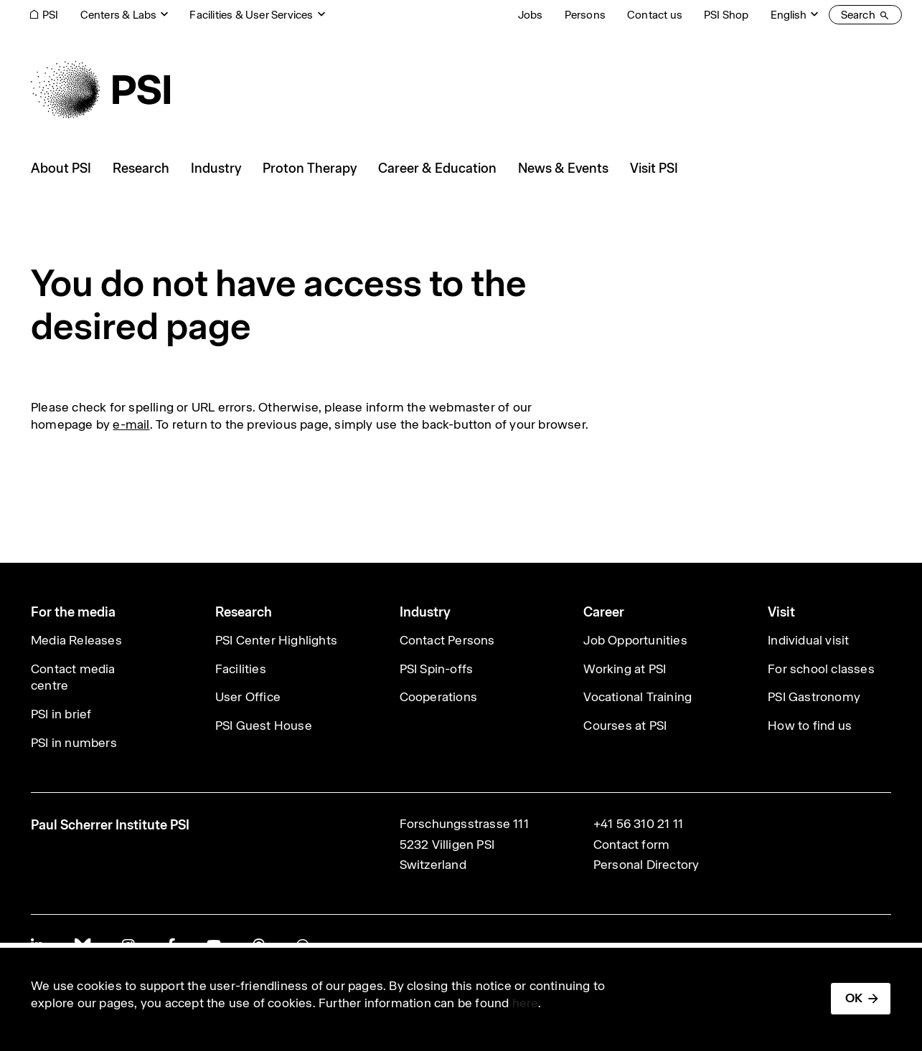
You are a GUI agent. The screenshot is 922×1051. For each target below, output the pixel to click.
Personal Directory (646, 864)
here (525, 1003)
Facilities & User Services (251, 15)
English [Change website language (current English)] (788, 15)
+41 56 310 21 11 (638, 824)
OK (853, 998)
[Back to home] (100, 89)
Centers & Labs (118, 15)
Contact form (631, 844)
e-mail (131, 424)
